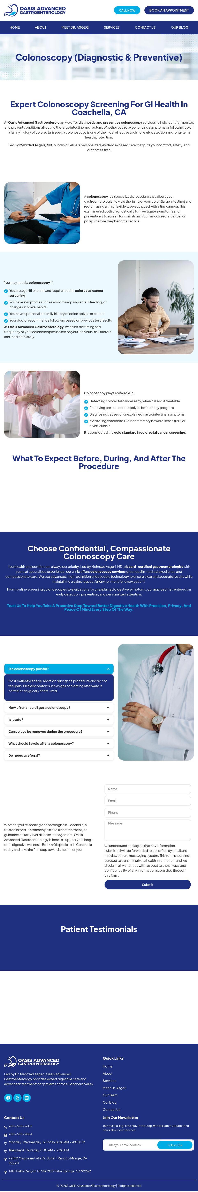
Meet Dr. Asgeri (75, 27)
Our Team (110, 1096)
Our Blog (179, 27)
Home (15, 27)
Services (112, 27)
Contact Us (145, 27)
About (40, 27)
